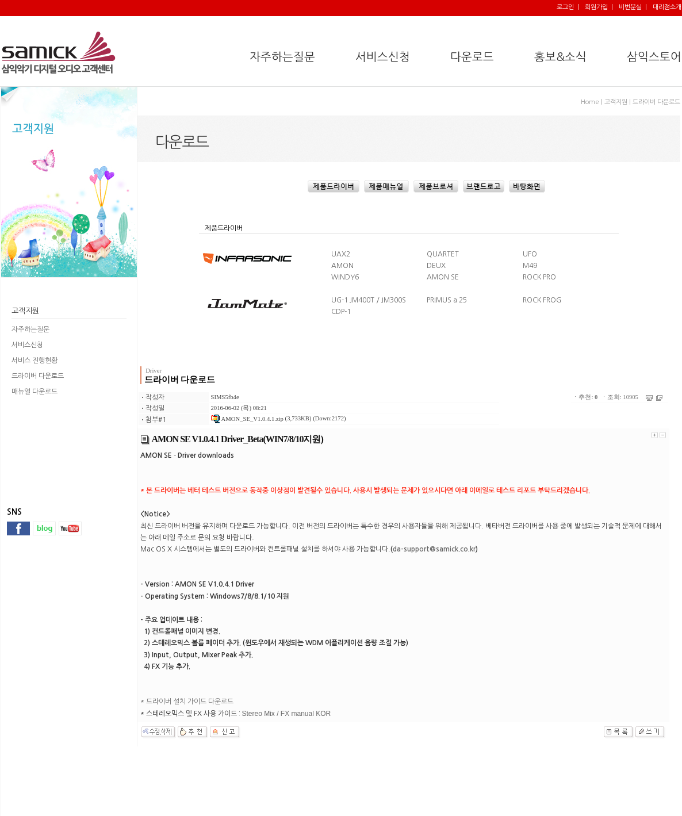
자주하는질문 (30, 329)
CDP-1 (341, 311)
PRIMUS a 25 (447, 300)
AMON (342, 265)
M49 (530, 265)
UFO (530, 254)
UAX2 (340, 254)
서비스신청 (27, 345)
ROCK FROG (542, 300)
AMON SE (443, 277)
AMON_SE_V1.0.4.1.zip (247, 419)
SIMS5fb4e (225, 397)
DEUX (436, 265)
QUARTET (443, 254)
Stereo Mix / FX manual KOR (286, 714)
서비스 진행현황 (35, 360)
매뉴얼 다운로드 (35, 391)
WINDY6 (345, 277)
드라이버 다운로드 (38, 376)
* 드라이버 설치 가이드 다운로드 (186, 701)
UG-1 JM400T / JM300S (368, 300)
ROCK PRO (539, 277)
